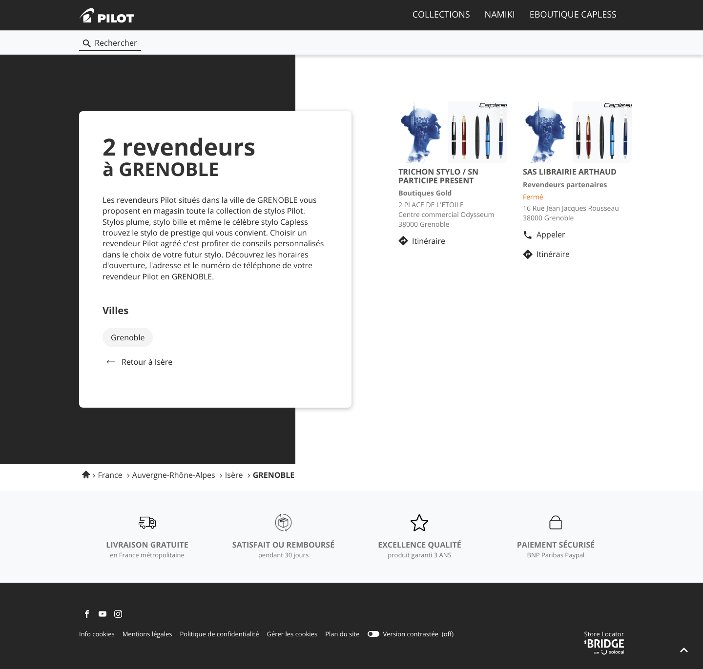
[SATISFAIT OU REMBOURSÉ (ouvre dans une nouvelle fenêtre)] (283, 536)
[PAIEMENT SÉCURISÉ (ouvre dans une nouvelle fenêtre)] (556, 536)
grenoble (128, 337)
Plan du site (342, 634)
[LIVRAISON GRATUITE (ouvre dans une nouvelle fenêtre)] (147, 536)
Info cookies (97, 634)
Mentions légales (147, 634)
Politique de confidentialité (219, 634)
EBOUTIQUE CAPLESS (573, 14)
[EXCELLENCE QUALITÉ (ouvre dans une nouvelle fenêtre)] (419, 536)
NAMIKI (500, 14)
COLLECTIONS (441, 14)
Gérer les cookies (292, 634)
